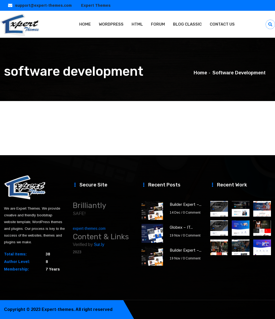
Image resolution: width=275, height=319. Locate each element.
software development (239, 72)
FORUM (158, 24)
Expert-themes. (58, 309)
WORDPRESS (111, 24)
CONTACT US (222, 24)
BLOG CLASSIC (187, 24)
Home (200, 72)
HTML (137, 24)
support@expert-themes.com (43, 5)
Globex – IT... (181, 227)
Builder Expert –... (185, 204)
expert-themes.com (89, 228)
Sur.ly (99, 244)
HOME (85, 24)
